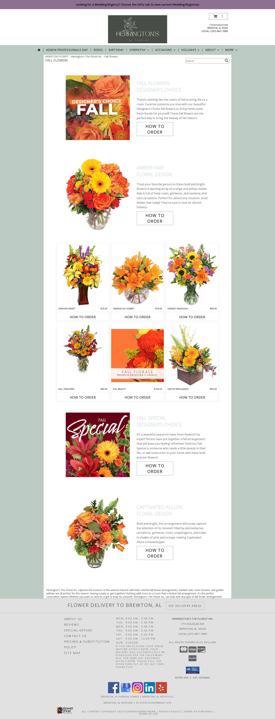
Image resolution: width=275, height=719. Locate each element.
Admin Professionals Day (67, 50)
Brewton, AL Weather (118, 702)
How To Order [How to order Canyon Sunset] (83, 317)
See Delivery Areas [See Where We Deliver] (185, 606)
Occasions (165, 50)
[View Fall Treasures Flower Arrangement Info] (82, 349)
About (212, 50)
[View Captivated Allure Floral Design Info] (100, 531)
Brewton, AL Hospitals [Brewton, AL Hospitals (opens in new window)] (158, 696)
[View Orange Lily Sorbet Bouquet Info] (137, 275)
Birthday (116, 50)
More (231, 50)
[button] (218, 16)
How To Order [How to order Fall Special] (155, 468)
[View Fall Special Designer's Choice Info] (100, 444)
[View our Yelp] (161, 692)
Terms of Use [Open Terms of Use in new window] (148, 713)
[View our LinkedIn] (149, 692)
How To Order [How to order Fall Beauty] (137, 397)
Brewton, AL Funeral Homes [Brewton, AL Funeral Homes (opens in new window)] (120, 696)
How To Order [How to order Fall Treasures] (83, 397)
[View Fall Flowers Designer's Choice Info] (100, 107)
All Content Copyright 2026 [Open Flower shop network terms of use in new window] (102, 711)
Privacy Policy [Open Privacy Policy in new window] (170, 711)
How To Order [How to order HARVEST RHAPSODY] (192, 317)
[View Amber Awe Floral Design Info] (100, 194)
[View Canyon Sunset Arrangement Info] (82, 275)
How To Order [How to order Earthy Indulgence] (192, 397)
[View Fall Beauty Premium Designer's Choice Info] (137, 355)
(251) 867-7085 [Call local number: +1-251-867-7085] (219, 31)
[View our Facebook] (113, 692)
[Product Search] (204, 60)
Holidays (190, 50)
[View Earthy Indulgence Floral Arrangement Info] (192, 355)
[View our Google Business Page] (125, 692)
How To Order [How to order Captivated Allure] (155, 553)
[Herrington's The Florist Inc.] (137, 29)
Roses (98, 50)
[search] (226, 61)
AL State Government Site (153, 702)
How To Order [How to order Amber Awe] (155, 218)
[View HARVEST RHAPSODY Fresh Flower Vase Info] (192, 275)
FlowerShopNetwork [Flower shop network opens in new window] (140, 711)
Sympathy (140, 50)
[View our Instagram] (137, 692)
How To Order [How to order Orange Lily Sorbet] (137, 317)
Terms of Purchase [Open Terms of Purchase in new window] (198, 711)
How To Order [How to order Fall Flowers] (155, 129)
